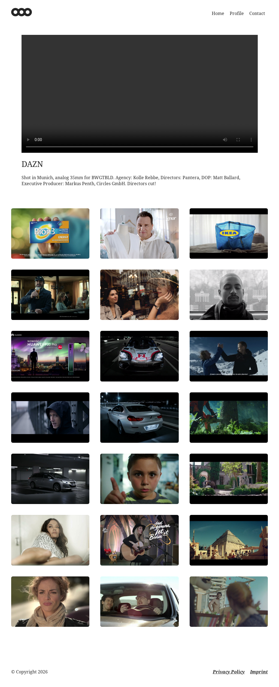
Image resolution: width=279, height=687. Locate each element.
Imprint (259, 672)
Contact (257, 13)
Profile (237, 13)
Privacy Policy (229, 672)
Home (218, 13)
